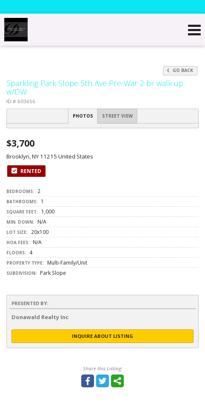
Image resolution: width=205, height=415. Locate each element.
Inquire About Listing (102, 336)
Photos (83, 116)
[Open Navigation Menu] (194, 29)
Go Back (180, 70)
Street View (117, 116)
